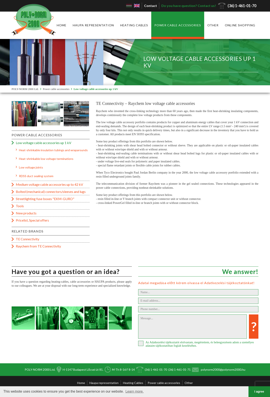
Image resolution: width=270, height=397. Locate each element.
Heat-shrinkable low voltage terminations (46, 158)
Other (213, 25)
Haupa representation (93, 25)
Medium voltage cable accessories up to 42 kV (49, 184)
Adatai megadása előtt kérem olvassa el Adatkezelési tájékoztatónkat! (196, 283)
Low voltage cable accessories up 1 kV (96, 89)
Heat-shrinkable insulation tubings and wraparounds (53, 150)
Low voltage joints (31, 167)
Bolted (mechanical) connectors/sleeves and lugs (51, 192)
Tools (20, 206)
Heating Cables (134, 25)
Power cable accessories (177, 25)
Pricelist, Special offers (32, 220)
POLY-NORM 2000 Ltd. (25, 89)
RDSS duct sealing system (36, 176)
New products (26, 213)
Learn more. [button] (135, 391)
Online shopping (240, 25)
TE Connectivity (27, 239)
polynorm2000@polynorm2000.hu (223, 369)
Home (61, 25)
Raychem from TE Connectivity (38, 246)
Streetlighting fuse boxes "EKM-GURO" (45, 199)
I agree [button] (259, 391)
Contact (150, 6)
